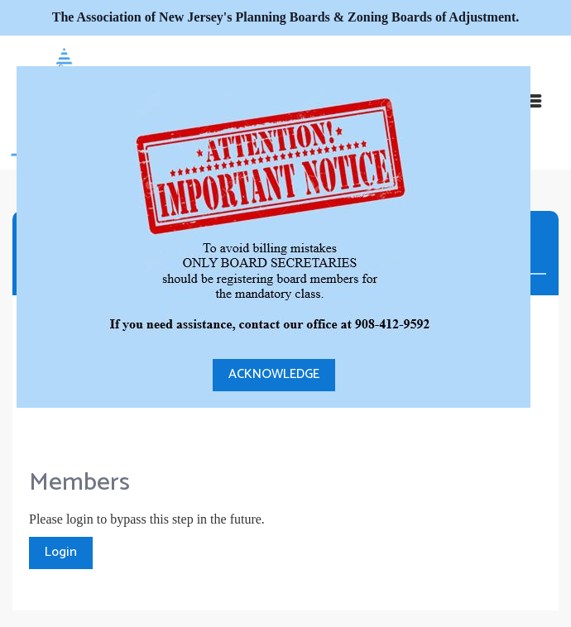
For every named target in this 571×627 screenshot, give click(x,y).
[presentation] (155, 416)
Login (61, 552)
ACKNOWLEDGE (273, 374)
